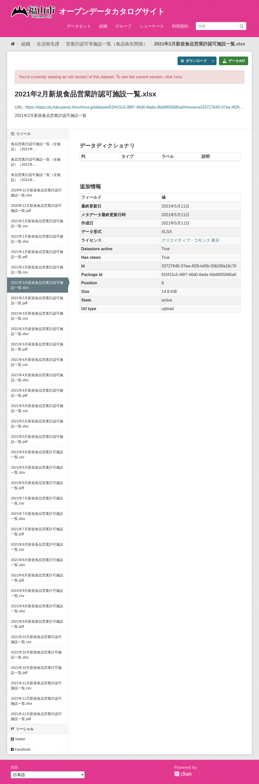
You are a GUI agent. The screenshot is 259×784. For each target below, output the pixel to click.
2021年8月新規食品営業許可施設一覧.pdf (37, 577)
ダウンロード (194, 61)
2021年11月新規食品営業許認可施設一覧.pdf (36, 716)
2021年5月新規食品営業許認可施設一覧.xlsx (37, 423)
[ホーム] (13, 43)
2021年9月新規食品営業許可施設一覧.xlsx (37, 608)
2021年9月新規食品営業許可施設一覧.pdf (37, 623)
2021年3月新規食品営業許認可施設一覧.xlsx (37, 331)
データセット (79, 26)
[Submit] (242, 25)
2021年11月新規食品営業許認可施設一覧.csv (36, 685)
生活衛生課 (48, 43)
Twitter (18, 739)
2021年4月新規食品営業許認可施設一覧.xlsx (37, 377)
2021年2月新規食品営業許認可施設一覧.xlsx (199, 43)
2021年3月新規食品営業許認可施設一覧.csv (37, 315)
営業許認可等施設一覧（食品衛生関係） (107, 43)
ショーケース (152, 26)
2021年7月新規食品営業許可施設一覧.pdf (37, 531)
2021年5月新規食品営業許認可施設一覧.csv (37, 408)
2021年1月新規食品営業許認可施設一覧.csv (37, 223)
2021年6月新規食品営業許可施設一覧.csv (37, 454)
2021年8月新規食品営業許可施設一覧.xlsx (37, 562)
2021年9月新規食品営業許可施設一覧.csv (37, 593)
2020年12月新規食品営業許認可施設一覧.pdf (36, 208)
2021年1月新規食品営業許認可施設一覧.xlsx (37, 238)
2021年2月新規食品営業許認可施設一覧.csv (37, 269)
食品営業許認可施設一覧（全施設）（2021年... (35, 146)
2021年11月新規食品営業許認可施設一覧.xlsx (36, 700)
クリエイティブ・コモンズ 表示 (190, 240)
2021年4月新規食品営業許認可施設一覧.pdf (37, 392)
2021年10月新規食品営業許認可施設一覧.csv (36, 639)
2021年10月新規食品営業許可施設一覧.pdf (36, 670)
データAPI (233, 61)
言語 (14, 767)
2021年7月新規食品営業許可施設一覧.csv (37, 500)
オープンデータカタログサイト (112, 11)
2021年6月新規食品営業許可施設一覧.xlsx (37, 469)
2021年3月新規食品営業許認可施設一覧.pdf (37, 346)
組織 (103, 26)
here (178, 77)
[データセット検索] (221, 26)
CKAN (182, 773)
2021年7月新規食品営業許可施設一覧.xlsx (37, 516)
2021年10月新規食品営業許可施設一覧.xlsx (36, 654)
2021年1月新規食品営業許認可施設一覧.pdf (37, 254)
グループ (123, 26)
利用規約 (180, 26)
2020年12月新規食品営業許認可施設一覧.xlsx (36, 192)
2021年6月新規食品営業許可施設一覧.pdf (37, 485)
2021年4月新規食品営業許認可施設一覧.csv (37, 362)
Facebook (20, 749)
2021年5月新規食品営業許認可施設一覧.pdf (37, 439)
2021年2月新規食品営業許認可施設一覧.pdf (37, 300)
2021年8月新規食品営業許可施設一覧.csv (37, 546)
